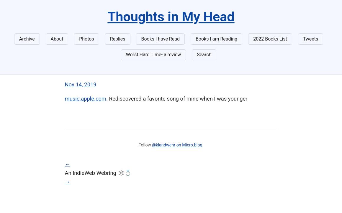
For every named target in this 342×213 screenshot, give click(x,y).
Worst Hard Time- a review (153, 54)
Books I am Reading (216, 39)
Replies (117, 39)
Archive (27, 39)
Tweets (310, 39)
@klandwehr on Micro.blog (177, 145)
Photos (86, 39)
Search (204, 54)
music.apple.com (86, 99)
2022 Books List (270, 39)
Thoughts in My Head (170, 17)
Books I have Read (160, 39)
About (57, 39)
